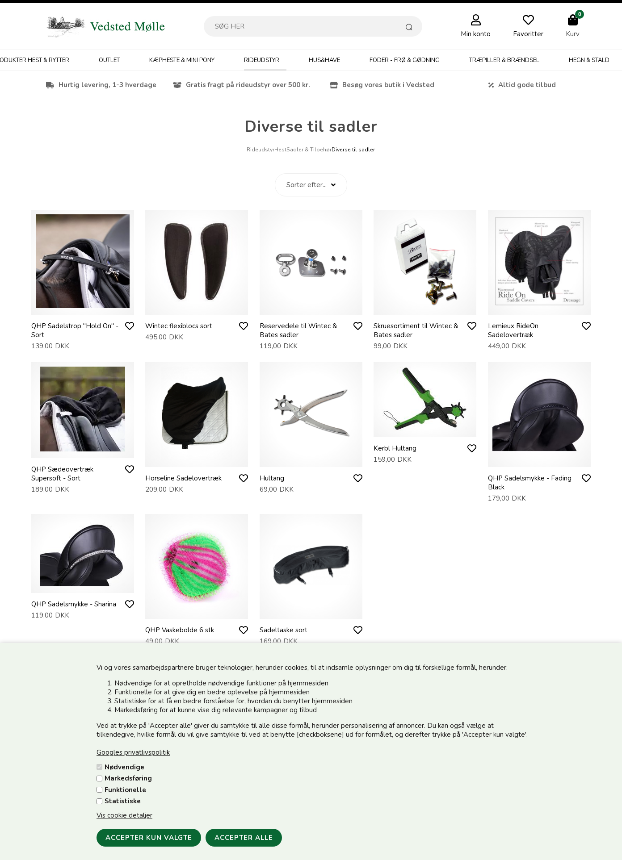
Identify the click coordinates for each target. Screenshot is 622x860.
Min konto (476, 33)
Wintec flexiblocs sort (178, 325)
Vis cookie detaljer (124, 815)
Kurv (573, 33)
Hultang (272, 478)
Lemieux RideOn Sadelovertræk (513, 330)
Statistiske (123, 801)
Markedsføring (128, 778)
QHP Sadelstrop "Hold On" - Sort (74, 330)
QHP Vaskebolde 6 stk (179, 630)
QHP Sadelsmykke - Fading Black (530, 483)
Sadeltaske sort (283, 630)
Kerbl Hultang (395, 448)
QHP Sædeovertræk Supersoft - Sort (62, 474)
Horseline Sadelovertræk (183, 478)
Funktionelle (125, 789)
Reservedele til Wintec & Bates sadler (298, 330)
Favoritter (528, 33)
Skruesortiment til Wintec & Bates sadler (416, 330)
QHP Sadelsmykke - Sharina (73, 604)
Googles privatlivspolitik (133, 752)
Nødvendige (124, 767)
